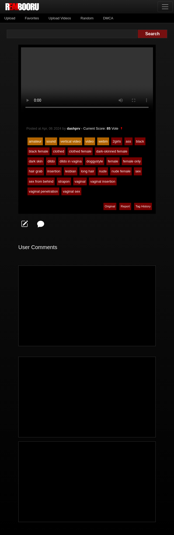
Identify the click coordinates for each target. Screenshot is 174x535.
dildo (51, 161)
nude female (121, 171)
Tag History (143, 206)
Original (110, 206)
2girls (117, 141)
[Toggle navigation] (165, 6)
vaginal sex (71, 191)
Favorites (32, 18)
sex (138, 171)
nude (103, 171)
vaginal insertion (102, 181)
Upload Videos (59, 18)
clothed (58, 151)
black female (38, 151)
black (140, 141)
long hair (87, 171)
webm (103, 141)
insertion (53, 171)
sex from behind (41, 181)
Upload (9, 18)
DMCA (108, 18)
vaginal (80, 181)
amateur (35, 141)
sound (51, 141)
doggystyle (94, 161)
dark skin (36, 161)
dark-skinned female (111, 151)
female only (132, 161)
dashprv (73, 128)
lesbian (70, 171)
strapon (64, 181)
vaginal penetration (43, 191)
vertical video (71, 141)
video (90, 141)
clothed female (80, 151)
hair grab (36, 171)
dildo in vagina (71, 161)
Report (125, 206)
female (113, 161)
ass (128, 141)
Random (87, 18)
